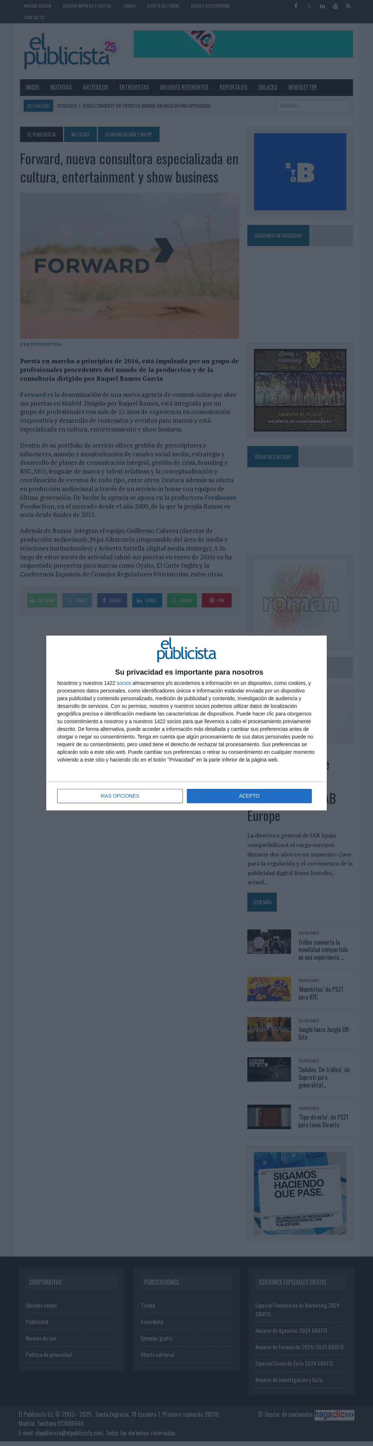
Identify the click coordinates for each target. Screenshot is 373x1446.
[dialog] (186, 723)
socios (124, 683)
